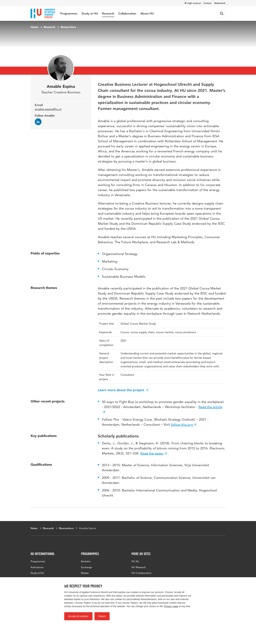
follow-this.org (184, 424)
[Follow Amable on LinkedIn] (38, 121)
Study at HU (90, 13)
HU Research (138, 567)
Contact (207, 3)
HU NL (135, 561)
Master (85, 573)
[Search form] (222, 13)
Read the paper (153, 453)
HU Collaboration (141, 573)
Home (34, 27)
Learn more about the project (123, 390)
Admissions (37, 567)
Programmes (68, 13)
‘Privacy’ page (171, 606)
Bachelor (86, 561)
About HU (147, 13)
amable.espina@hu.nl (48, 109)
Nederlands (220, 3)
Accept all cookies (78, 616)
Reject (102, 616)
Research (108, 13)
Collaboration (127, 13)
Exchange (86, 567)
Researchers (68, 27)
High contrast (193, 3)
